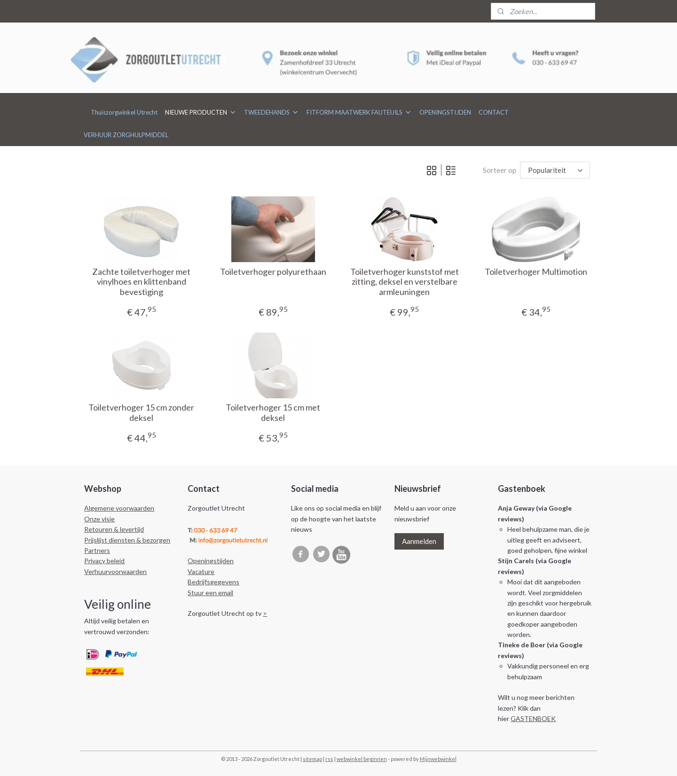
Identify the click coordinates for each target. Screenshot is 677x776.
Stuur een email (210, 593)
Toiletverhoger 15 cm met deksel (273, 413)
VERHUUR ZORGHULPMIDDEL (126, 135)
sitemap (312, 759)
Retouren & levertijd (114, 529)
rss (329, 759)
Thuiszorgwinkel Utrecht (124, 112)
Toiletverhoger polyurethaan (273, 272)
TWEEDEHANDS (271, 112)
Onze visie (99, 519)
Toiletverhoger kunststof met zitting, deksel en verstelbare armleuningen (404, 282)
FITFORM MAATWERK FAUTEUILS (359, 112)
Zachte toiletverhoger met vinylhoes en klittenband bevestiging (141, 282)
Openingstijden (211, 561)
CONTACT (494, 112)
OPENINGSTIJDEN (445, 112)
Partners (97, 550)
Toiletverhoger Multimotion (536, 272)
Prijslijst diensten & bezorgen (127, 540)
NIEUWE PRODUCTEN (200, 112)
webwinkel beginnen (362, 759)
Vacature (201, 571)
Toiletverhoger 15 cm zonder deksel (141, 413)
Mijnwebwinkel (438, 759)
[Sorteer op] (555, 170)
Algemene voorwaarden (119, 508)
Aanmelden (419, 541)
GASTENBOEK (533, 718)
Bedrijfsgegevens (213, 582)
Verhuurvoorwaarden (115, 571)
